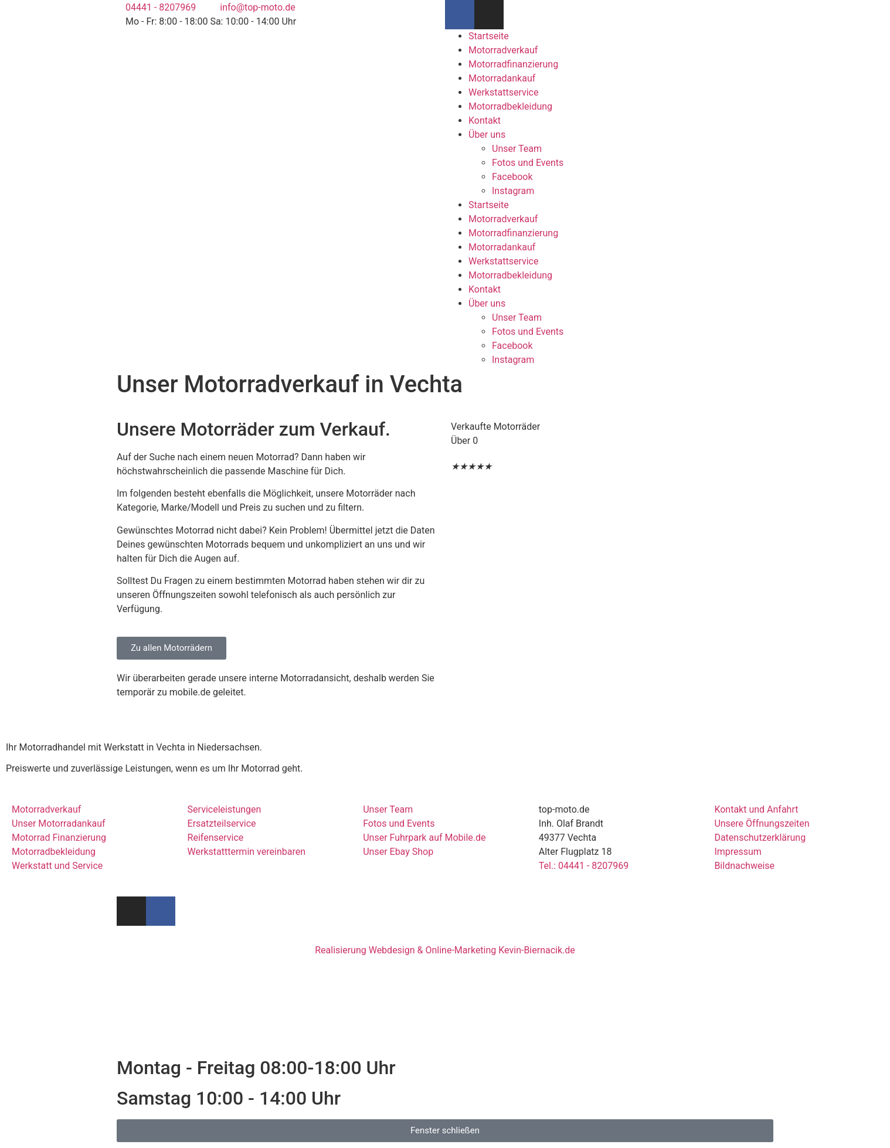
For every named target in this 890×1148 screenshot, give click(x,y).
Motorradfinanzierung (513, 64)
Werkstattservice (503, 92)
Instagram (513, 190)
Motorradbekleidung (510, 106)
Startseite (488, 36)
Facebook (512, 176)
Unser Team (517, 148)
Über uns (486, 134)
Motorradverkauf (503, 50)
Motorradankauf (501, 78)
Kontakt (484, 120)
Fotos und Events (527, 162)
